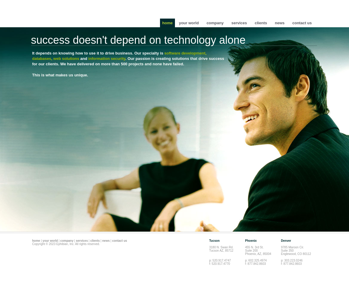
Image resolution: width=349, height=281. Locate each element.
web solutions (66, 58)
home (167, 23)
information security (106, 58)
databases (41, 58)
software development (184, 53)
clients (261, 23)
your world (189, 23)
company (215, 23)
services (239, 23)
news (280, 23)
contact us (302, 23)
